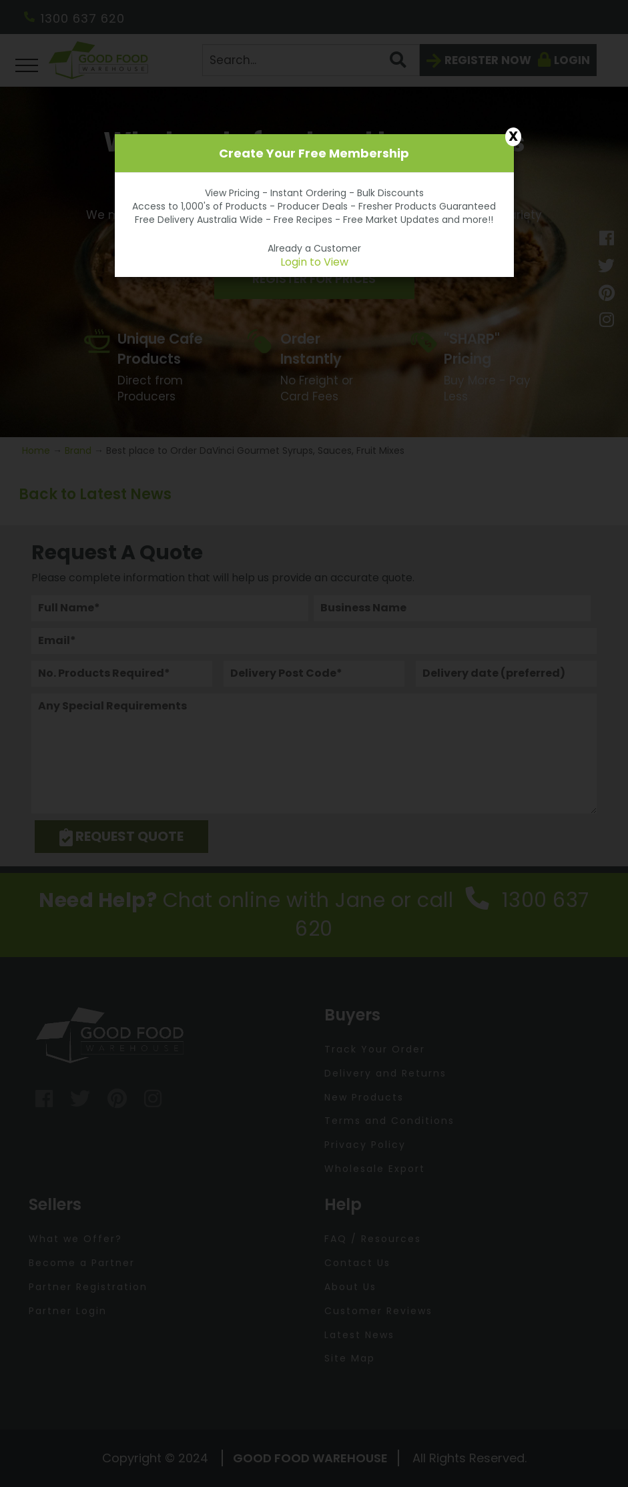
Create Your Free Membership (314, 153)
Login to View (314, 262)
